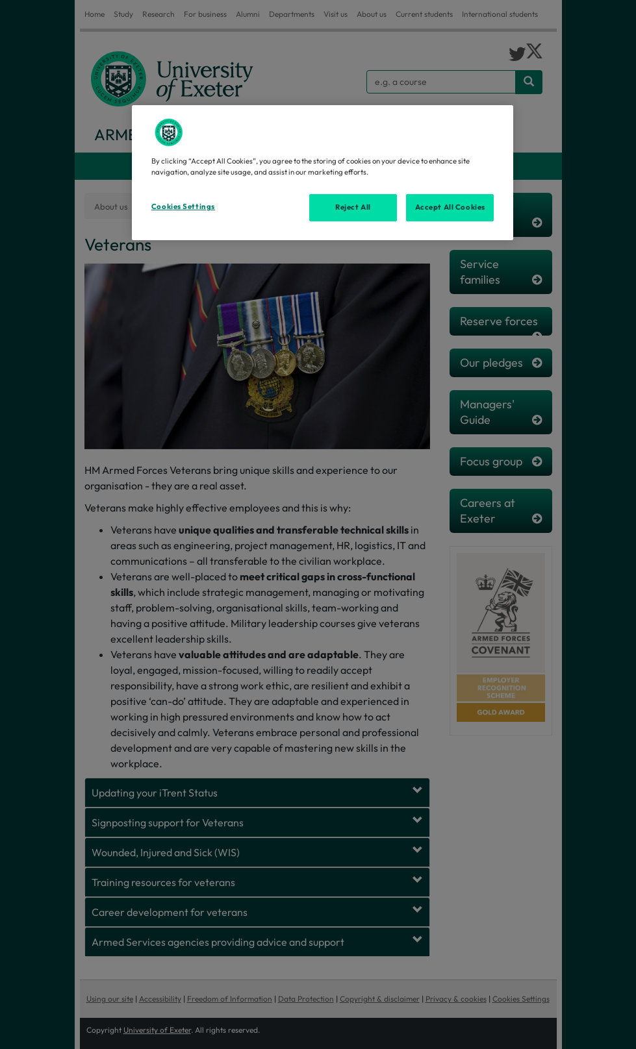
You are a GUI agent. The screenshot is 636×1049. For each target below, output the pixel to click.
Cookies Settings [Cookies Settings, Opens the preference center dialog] (183, 206)
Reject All (353, 207)
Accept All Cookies (450, 207)
